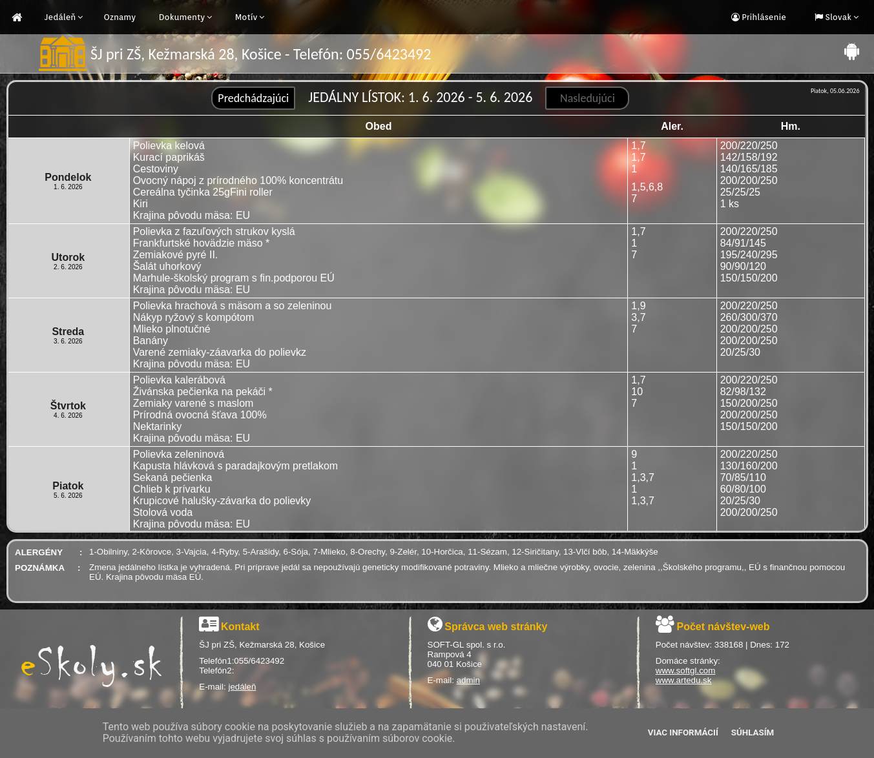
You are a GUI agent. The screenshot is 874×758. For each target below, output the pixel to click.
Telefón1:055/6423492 (241, 661)
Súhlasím (752, 732)
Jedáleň (60, 17)
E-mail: (213, 686)
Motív (246, 17)
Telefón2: (216, 670)
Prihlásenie (763, 17)
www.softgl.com (686, 670)
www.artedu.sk (684, 680)
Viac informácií (683, 732)
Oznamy (119, 17)
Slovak (837, 17)
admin (468, 680)
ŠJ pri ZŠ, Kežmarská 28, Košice (262, 645)
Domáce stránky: (688, 661)
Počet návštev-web (722, 626)
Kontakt (240, 626)
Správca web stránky (495, 626)
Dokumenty (182, 17)
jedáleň (242, 686)
